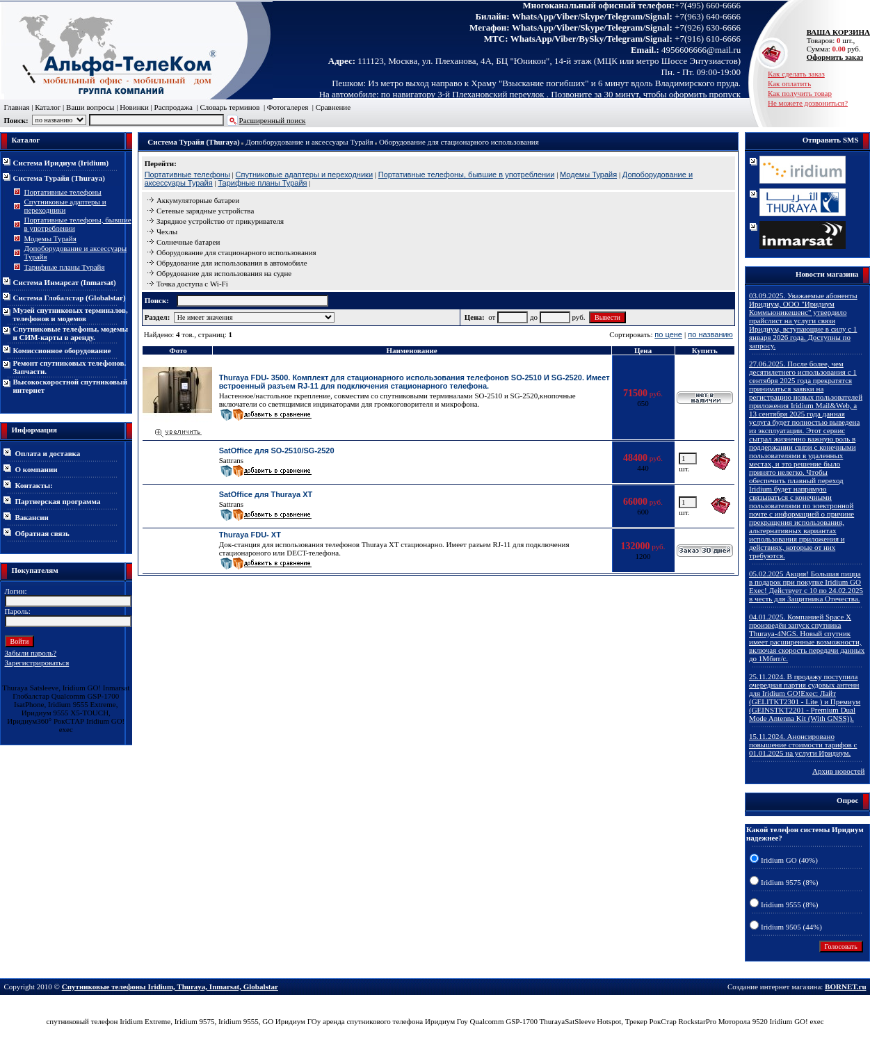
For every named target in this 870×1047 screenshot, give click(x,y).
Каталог (48, 107)
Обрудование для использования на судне (223, 273)
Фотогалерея (288, 107)
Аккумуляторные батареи (197, 200)
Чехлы (166, 231)
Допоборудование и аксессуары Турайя (309, 142)
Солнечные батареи (188, 242)
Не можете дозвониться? (808, 103)
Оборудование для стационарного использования (459, 142)
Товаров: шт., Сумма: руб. (834, 40)
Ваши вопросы (90, 107)
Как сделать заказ (796, 74)
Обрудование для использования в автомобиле (231, 263)
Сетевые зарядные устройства (205, 210)
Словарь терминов (229, 107)
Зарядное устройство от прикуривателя (220, 221)
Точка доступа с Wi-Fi (192, 283)
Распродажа (173, 107)
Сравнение (333, 107)
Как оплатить (789, 83)
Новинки (134, 107)
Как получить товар (800, 93)
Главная (17, 107)
